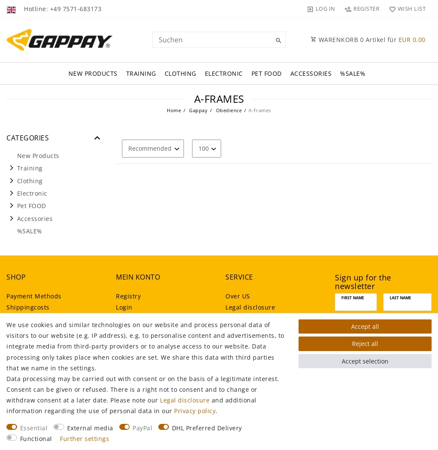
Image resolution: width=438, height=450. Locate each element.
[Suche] (277, 40)
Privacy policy (195, 411)
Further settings (84, 439)
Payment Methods (34, 296)
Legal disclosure (250, 307)
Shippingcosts (28, 307)
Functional (36, 439)
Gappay (198, 110)
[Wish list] (405, 8)
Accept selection (365, 361)
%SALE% (352, 73)
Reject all (365, 344)
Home (174, 110)
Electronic (224, 73)
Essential (34, 428)
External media (90, 428)
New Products (93, 73)
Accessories (311, 73)
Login (124, 307)
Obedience (228, 110)
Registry (128, 296)
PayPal (142, 428)
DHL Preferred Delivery (207, 428)
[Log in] (321, 8)
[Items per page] (206, 148)
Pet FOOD (267, 73)
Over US (237, 296)
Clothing (180, 73)
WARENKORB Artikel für (368, 40)
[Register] (362, 8)
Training (141, 73)
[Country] (12, 8)
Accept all (365, 326)
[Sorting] (153, 148)
